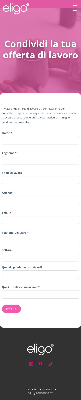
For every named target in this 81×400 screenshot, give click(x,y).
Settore (7, 250)
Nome (6, 133)
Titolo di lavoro (12, 173)
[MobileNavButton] (75, 8)
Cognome (8, 153)
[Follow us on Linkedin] (31, 363)
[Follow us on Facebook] (40, 363)
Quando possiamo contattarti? (22, 267)
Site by (27, 393)
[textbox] (40, 140)
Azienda (7, 193)
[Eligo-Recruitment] (16, 8)
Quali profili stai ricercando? (21, 287)
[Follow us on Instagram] (49, 363)
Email (6, 213)
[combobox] (40, 257)
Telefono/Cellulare (15, 233)
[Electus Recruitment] (40, 349)
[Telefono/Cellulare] (40, 240)
